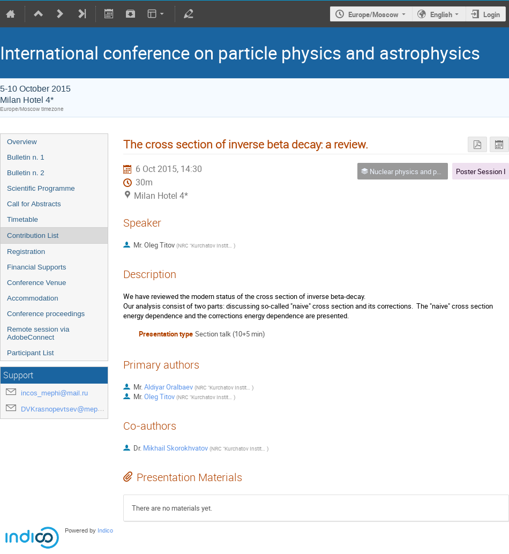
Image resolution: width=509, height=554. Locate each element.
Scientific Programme (41, 188)
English (441, 14)
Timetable (22, 219)
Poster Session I (481, 171)
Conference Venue (36, 283)
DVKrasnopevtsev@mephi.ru (66, 409)
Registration (26, 252)
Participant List (30, 353)
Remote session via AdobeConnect (38, 333)
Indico (105, 531)
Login (491, 14)
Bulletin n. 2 (25, 173)
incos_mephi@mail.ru (54, 393)
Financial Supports (36, 267)
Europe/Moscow (373, 14)
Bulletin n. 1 (25, 157)
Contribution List (32, 235)
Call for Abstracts (34, 204)
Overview (22, 142)
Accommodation (32, 298)
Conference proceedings (46, 314)
